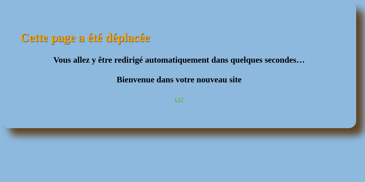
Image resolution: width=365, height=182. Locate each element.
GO (179, 99)
